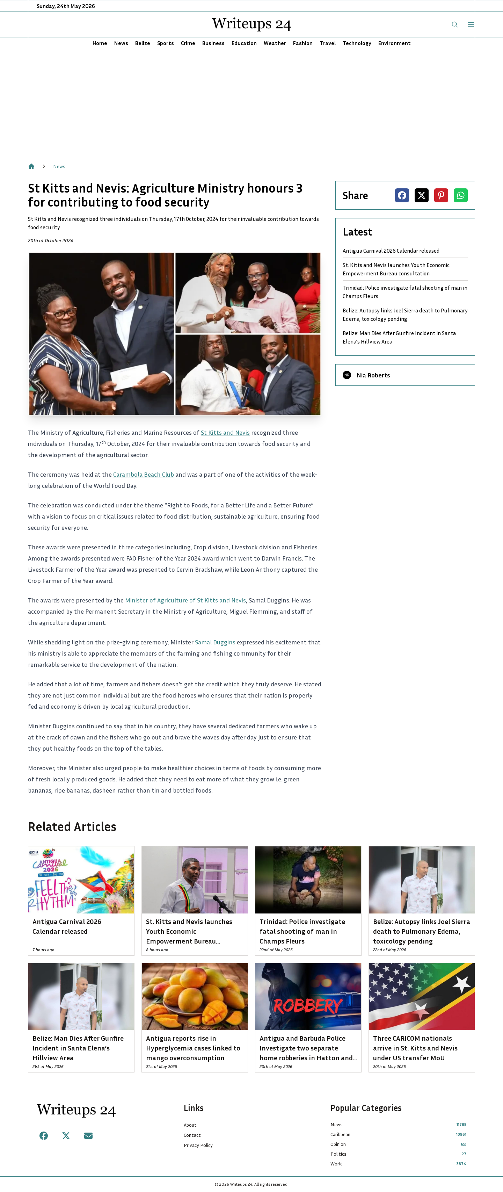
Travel (328, 42)
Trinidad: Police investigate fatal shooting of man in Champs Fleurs (405, 291)
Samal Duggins (215, 642)
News (121, 42)
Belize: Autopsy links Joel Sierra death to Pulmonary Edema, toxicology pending (405, 314)
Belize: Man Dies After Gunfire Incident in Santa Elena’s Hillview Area (399, 337)
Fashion (303, 42)
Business (213, 42)
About (190, 1125)
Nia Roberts (373, 375)
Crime (188, 42)
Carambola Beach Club (143, 474)
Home (100, 42)
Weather (275, 42)
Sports (165, 42)
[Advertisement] (251, 103)
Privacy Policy (198, 1145)
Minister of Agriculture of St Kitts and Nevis (185, 600)
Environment (394, 42)
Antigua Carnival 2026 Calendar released (391, 250)
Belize (142, 42)
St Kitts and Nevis (225, 432)
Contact (192, 1135)
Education (244, 42)
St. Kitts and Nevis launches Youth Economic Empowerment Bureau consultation (396, 269)
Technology (357, 42)
